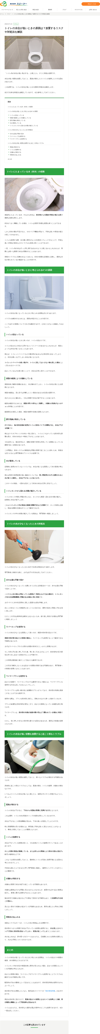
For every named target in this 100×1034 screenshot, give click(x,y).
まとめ (10, 159)
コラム (16, 24)
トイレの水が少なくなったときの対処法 (20, 130)
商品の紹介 (36, 9)
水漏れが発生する (15, 152)
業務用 (50, 9)
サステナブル (79, 9)
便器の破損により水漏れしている (20, 118)
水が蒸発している (15, 123)
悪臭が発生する (15, 147)
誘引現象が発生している (17, 120)
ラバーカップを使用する (17, 136)
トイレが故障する (15, 149)
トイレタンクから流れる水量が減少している (24, 125)
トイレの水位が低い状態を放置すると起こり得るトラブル (26, 143)
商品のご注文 (92, 4)
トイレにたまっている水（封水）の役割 (20, 106)
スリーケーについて (7, 9)
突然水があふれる (15, 155)
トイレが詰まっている (17, 115)
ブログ (64, 9)
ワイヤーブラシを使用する (18, 139)
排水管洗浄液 (50, 991)
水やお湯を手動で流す (17, 133)
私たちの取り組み (21, 9)
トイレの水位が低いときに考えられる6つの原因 (23, 111)
